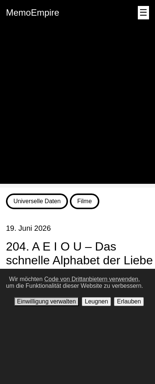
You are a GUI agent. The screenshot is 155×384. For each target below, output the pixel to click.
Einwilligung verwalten (46, 301)
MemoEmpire (32, 12)
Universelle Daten (37, 201)
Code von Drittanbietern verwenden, (92, 279)
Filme (84, 201)
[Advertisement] (77, 106)
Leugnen (96, 301)
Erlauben (129, 301)
